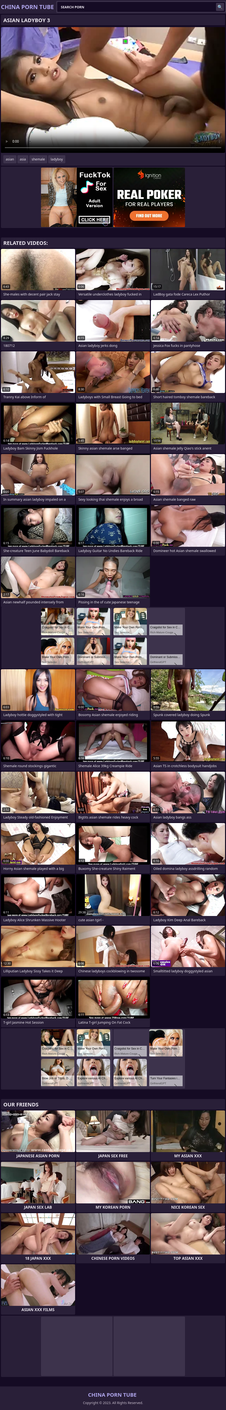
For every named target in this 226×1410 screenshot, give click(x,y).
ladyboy (57, 159)
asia (23, 159)
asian (10, 159)
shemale (38, 159)
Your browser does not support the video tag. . (113, 90)
